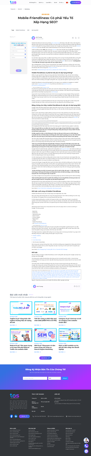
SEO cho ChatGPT (69, 433)
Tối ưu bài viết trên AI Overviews (72, 447)
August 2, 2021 (46, 87)
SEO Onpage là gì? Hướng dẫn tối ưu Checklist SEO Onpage (52, 249)
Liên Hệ (24, 416)
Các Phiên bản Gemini (70, 431)
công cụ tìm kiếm (52, 67)
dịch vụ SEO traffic (47, 274)
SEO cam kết (53, 270)
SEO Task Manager (51, 444)
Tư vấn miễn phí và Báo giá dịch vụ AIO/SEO (36, 446)
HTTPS (34, 237)
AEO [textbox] (50, 378)
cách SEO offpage (51, 275)
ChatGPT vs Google (69, 441)
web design (54, 91)
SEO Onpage (47, 273)
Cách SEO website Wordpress (35, 436)
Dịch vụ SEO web (13, 445)
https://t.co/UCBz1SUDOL (44, 83)
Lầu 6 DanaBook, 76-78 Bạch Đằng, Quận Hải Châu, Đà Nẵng (67, 403)
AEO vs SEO (68, 438)
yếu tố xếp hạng (56, 43)
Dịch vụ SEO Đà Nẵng (14, 431)
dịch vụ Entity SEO (59, 275)
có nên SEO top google (46, 277)
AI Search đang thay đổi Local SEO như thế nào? (36, 444)
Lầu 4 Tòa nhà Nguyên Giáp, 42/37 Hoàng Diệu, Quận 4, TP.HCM (68, 400)
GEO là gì (68, 436)
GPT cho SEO (54, 272)
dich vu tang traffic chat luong (63, 270)
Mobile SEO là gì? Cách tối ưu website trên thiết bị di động (52, 69)
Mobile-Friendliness (20, 30)
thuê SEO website (65, 277)
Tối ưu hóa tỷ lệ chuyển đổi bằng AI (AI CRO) (17, 437)
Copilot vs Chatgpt (51, 441)
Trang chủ (13, 9)
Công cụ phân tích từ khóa (52, 436)
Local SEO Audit (50, 446)
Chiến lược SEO (32, 430)
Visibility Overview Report (52, 435)
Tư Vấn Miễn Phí (75, 2)
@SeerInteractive (67, 83)
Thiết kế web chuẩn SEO (15, 442)
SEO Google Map (32, 435)
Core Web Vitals (37, 240)
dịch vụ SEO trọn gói (56, 277)
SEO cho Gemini (69, 435)
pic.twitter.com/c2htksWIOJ (39, 85)
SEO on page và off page (41, 278)
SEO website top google (62, 272)
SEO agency (38, 272)
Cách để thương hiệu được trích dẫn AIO (73, 444)
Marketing (27, 9)
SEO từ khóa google (38, 274)
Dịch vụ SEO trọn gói (14, 444)
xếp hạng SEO (35, 30)
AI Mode (48, 443)
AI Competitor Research (52, 433)
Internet (54, 49)
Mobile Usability (37, 235)
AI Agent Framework (70, 449)
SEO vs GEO (68, 439)
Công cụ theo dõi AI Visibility (53, 430)
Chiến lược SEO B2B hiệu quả (35, 448)
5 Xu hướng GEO (32, 439)
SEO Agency (31, 441)
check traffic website (42, 275)
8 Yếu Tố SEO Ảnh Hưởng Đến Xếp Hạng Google (49, 188)
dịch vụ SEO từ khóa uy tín (70, 275)
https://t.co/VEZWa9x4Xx (40, 223)
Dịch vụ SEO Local (32, 438)
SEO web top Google (45, 272)
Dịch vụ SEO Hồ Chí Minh (15, 430)
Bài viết (20, 9)
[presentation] (18, 63)
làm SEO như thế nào (55, 273)
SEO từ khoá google (70, 273)
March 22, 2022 (43, 225)
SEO (28, 30)
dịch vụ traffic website (65, 274)
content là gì (63, 273)
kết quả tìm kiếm (65, 148)
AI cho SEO (70, 272)
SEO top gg (73, 270)
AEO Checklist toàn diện (33, 431)
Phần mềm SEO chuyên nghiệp (53, 439)
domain (76, 117)
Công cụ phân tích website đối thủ (54, 438)
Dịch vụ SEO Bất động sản (15, 439)
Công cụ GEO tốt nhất (51, 431)
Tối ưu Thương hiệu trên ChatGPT (72, 445)
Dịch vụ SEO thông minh (15, 435)
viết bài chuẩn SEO (56, 274)
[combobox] (54, 378)
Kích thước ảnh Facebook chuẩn (35, 433)
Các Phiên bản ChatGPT (70, 430)
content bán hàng (40, 273)
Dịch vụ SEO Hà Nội (14, 433)
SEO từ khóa (37, 277)
